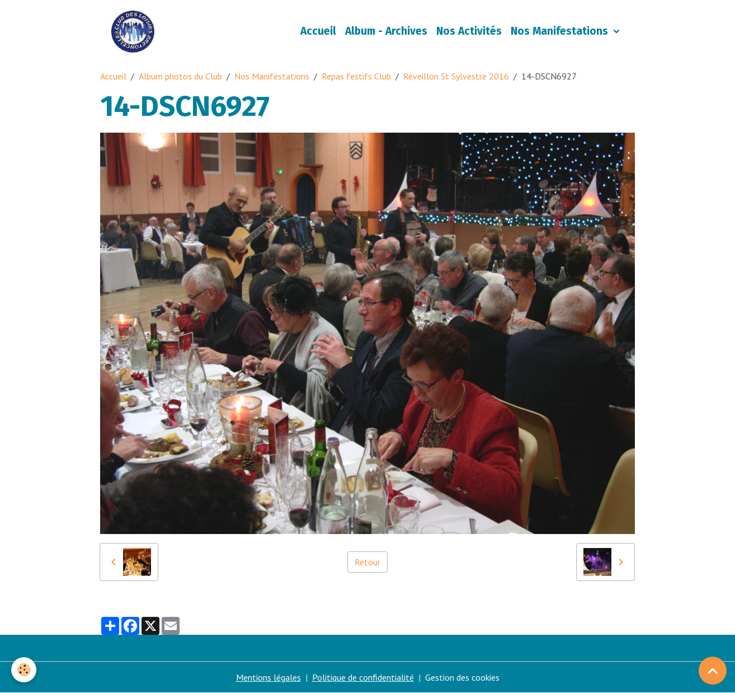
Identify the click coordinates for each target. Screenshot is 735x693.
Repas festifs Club (356, 76)
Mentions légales (268, 677)
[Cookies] (23, 669)
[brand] (135, 31)
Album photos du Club (180, 76)
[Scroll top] (713, 671)
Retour (367, 562)
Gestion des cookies (462, 677)
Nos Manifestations (561, 31)
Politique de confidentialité (363, 677)
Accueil (318, 31)
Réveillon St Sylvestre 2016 (456, 76)
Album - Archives (386, 31)
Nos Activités (469, 31)
